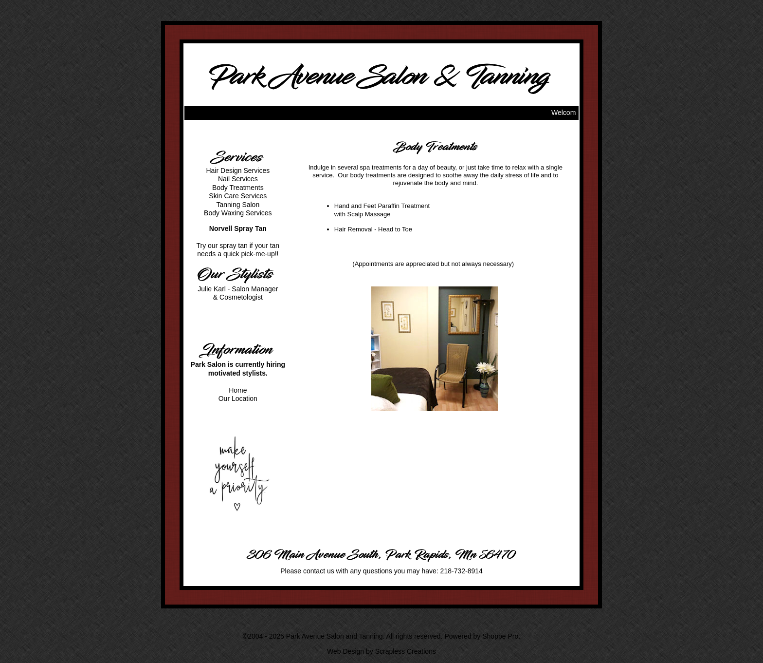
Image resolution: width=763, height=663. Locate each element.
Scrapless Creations (405, 651)
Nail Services (238, 179)
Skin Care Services (238, 196)
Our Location (237, 398)
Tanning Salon (237, 204)
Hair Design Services (238, 170)
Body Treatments (238, 187)
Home (238, 390)
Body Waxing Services (238, 213)
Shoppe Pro (500, 636)
